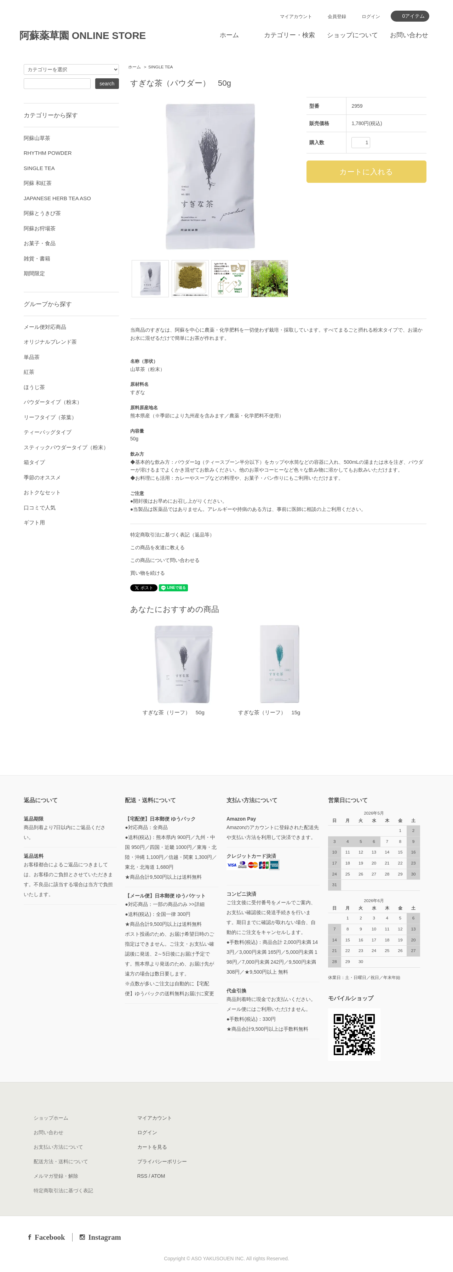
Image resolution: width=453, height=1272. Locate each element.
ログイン (371, 16)
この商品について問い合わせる (165, 560)
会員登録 (337, 16)
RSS (142, 1176)
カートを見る (152, 1147)
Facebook (50, 1237)
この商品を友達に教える (157, 547)
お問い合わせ (409, 35)
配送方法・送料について (61, 1161)
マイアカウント (296, 16)
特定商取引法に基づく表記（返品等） (172, 534)
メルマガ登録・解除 (56, 1176)
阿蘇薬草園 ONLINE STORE (82, 35)
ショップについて (352, 35)
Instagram (104, 1237)
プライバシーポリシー (162, 1161)
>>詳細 (197, 904)
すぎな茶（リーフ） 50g (174, 712)
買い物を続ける (147, 573)
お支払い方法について (58, 1147)
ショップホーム (51, 1118)
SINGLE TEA (160, 66)
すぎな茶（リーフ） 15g (269, 712)
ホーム (229, 35)
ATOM (158, 1176)
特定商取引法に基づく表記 (63, 1190)
